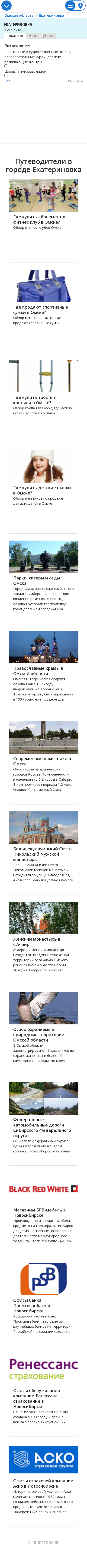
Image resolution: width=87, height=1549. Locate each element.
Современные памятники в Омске (42, 761)
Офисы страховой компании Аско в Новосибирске (43, 1483)
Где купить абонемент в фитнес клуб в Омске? (39, 219)
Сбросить (75, 81)
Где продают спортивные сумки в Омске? (40, 309)
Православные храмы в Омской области (38, 670)
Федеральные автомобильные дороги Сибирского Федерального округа (42, 1127)
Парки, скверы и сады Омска (36, 580)
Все (7, 81)
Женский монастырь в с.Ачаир (36, 941)
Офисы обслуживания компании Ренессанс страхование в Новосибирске (36, 1398)
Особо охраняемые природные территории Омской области (38, 1034)
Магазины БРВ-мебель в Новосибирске (39, 1212)
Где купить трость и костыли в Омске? (35, 399)
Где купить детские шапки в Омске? (42, 490)
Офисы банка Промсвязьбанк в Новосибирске (31, 1305)
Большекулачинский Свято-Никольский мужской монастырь (43, 854)
